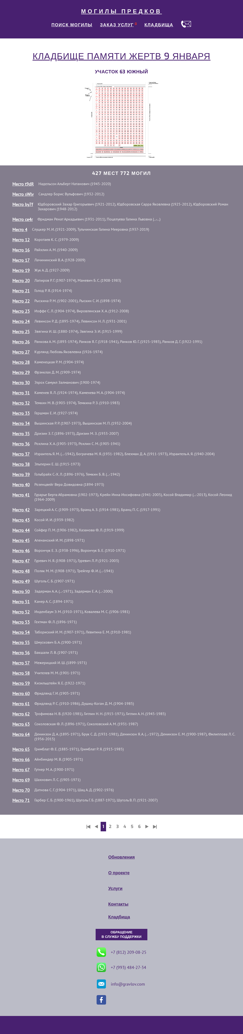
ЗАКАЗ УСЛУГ (117, 25)
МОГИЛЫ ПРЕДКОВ (121, 11)
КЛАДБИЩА (159, 25)
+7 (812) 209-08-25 (121, 952)
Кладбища (119, 917)
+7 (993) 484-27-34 (121, 967)
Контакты (118, 904)
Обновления (121, 857)
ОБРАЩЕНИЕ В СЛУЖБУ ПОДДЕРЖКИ (121, 934)
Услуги (115, 888)
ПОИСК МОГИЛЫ (72, 25)
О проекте (119, 873)
